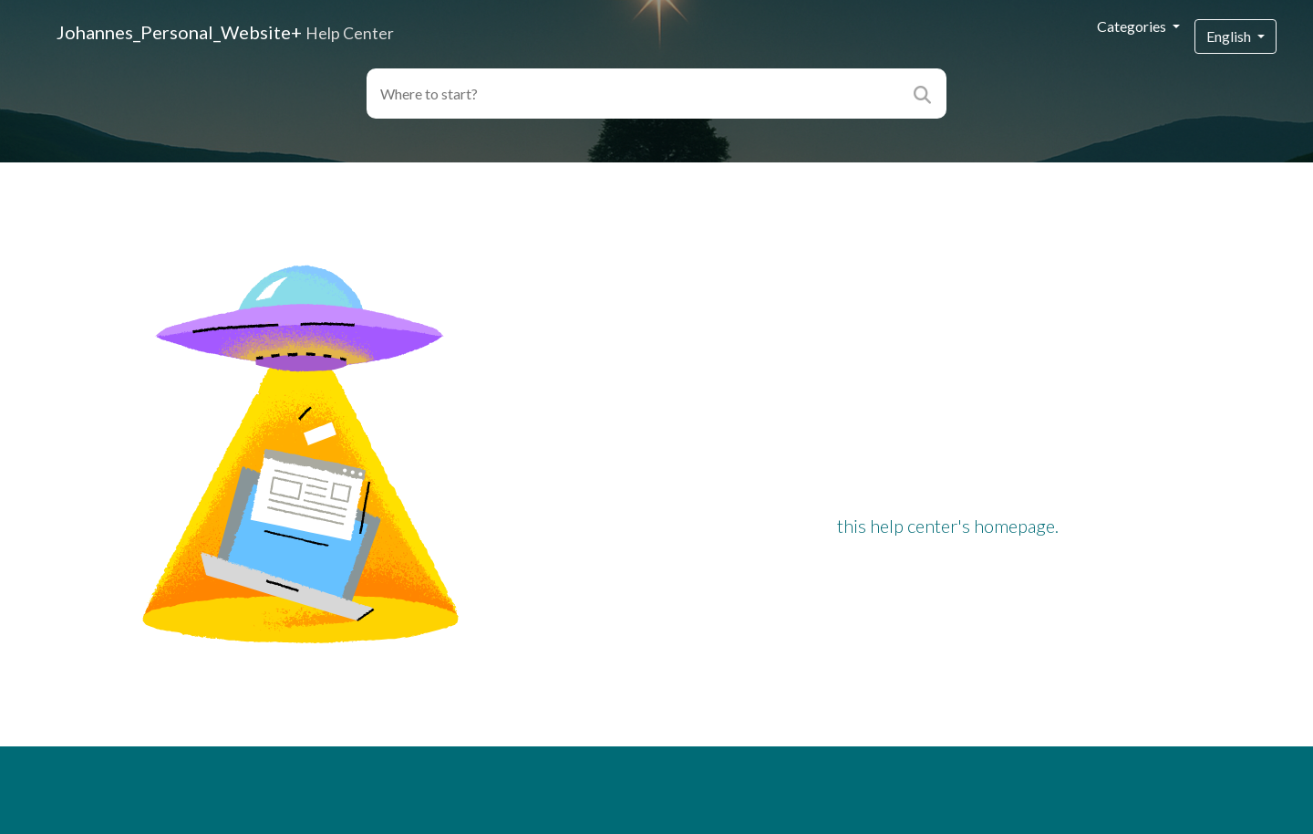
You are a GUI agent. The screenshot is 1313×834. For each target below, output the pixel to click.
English (1230, 36)
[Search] (925, 93)
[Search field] (636, 93)
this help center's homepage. (948, 526)
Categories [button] (1133, 26)
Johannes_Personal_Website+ (225, 32)
